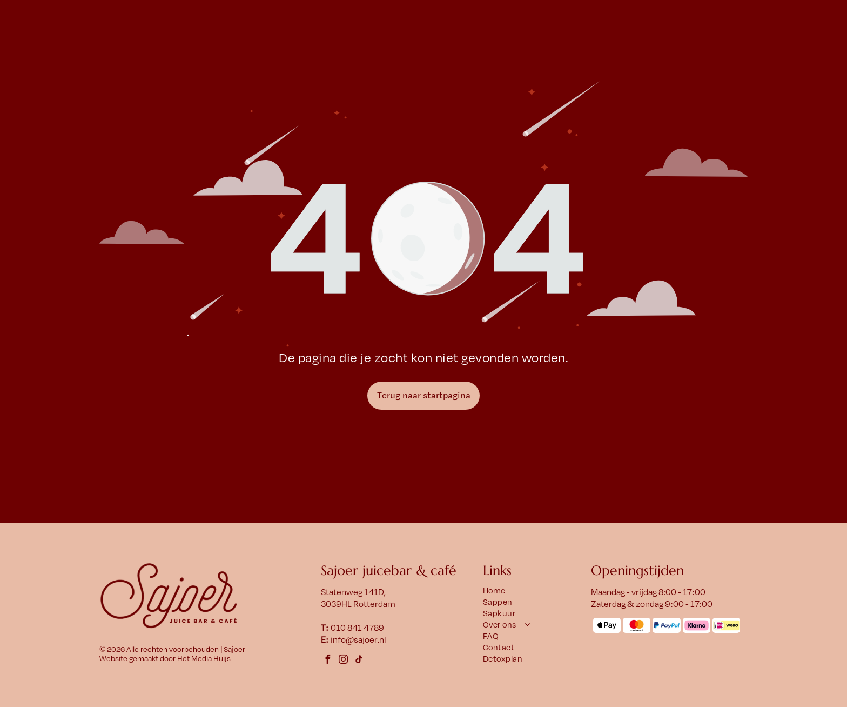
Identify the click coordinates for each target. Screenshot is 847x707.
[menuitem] (531, 591)
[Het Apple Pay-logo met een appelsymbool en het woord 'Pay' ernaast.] (607, 625)
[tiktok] (359, 660)
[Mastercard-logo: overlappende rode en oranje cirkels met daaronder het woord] (636, 625)
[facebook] (328, 660)
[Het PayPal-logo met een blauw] (666, 625)
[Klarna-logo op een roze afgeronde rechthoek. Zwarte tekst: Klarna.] (696, 625)
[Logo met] (726, 625)
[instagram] (344, 660)
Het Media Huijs (204, 658)
